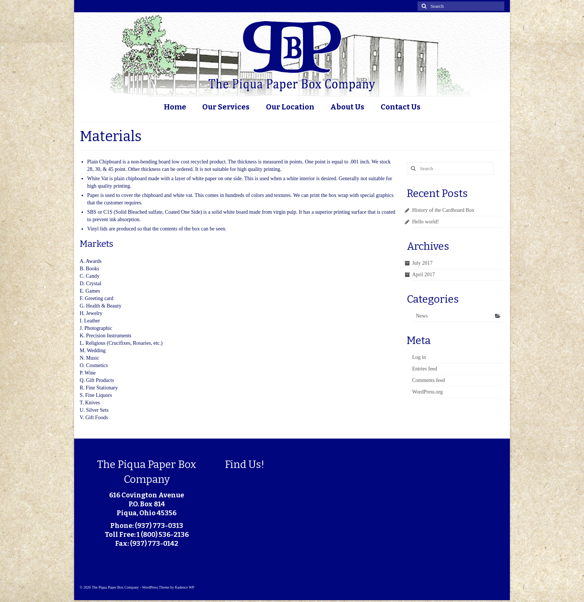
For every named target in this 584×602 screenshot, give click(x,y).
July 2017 (422, 263)
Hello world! (425, 221)
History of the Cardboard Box (443, 210)
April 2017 (423, 274)
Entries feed (424, 369)
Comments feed (428, 380)
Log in (419, 357)
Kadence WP (184, 587)
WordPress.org (427, 392)
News (422, 316)
